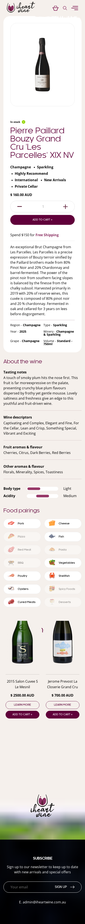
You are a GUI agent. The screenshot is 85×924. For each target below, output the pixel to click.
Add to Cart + (42, 220)
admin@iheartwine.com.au (44, 902)
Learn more (22, 705)
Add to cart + (22, 714)
